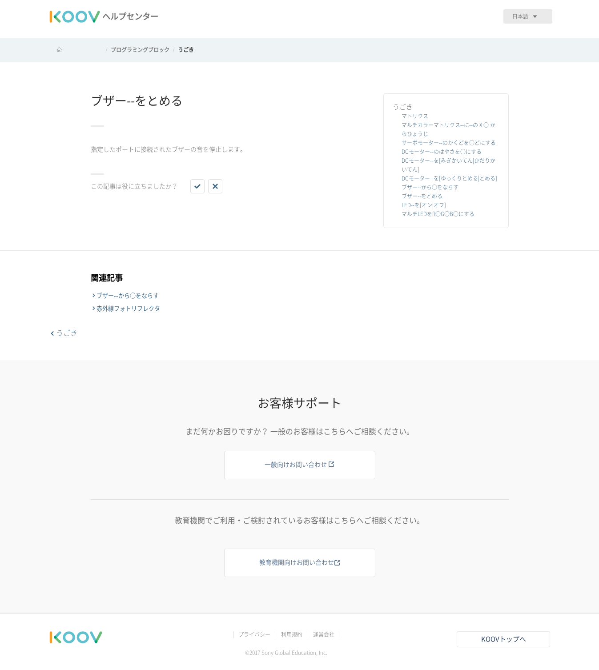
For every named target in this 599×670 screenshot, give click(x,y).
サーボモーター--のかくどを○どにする (449, 142)
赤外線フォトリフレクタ (128, 308)
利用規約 (291, 634)
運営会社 (323, 634)
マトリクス (415, 116)
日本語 (520, 16)
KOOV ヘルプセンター (75, 49)
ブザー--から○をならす (430, 187)
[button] (197, 186)
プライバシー (254, 634)
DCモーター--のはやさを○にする (442, 151)
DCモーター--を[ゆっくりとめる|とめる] (449, 178)
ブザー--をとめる (422, 196)
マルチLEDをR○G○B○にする (438, 214)
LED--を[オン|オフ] (424, 205)
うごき (186, 49)
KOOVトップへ (503, 639)
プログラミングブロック (140, 49)
